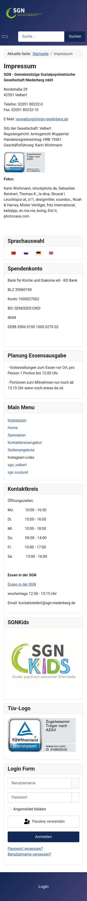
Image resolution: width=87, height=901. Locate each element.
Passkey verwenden (43, 821)
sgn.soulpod (18, 472)
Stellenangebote (21, 450)
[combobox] (41, 36)
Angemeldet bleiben (29, 809)
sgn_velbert (17, 465)
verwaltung (42, 119)
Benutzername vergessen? (29, 854)
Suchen (75, 36)
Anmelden (43, 837)
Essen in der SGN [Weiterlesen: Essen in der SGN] (22, 584)
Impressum (17, 420)
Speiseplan (17, 435)
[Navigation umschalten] (5, 36)
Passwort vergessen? (25, 848)
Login (43, 886)
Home (13, 428)
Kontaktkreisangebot (25, 442)
